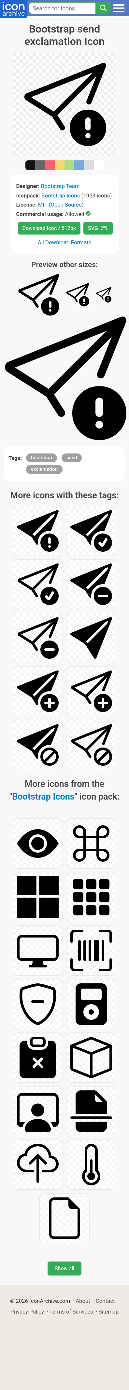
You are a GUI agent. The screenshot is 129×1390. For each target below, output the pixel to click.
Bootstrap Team (60, 186)
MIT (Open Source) (61, 204)
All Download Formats (65, 242)
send (71, 458)
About (83, 1301)
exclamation (44, 469)
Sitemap (109, 1311)
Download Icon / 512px (49, 228)
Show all (64, 1268)
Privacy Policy (27, 1311)
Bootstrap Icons (60, 195)
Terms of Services (71, 1311)
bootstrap (41, 458)
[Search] (102, 8)
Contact (105, 1301)
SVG (97, 228)
